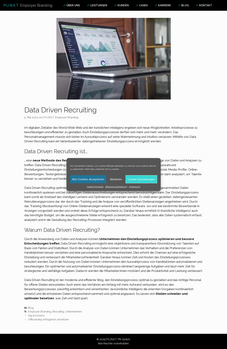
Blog (185, 5)
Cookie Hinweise (95, 186)
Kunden (123, 5)
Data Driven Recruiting (76, 243)
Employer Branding (39, 311)
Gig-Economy (36, 315)
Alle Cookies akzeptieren (88, 179)
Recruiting (58, 311)
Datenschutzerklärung (116, 186)
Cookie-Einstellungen (141, 179)
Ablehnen (116, 179)
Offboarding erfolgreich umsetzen (48, 319)
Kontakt (205, 5)
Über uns (73, 5)
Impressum (134, 186)
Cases (143, 5)
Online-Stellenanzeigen (85, 206)
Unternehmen (74, 311)
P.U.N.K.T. (28, 5)
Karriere (164, 5)
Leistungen (98, 5)
